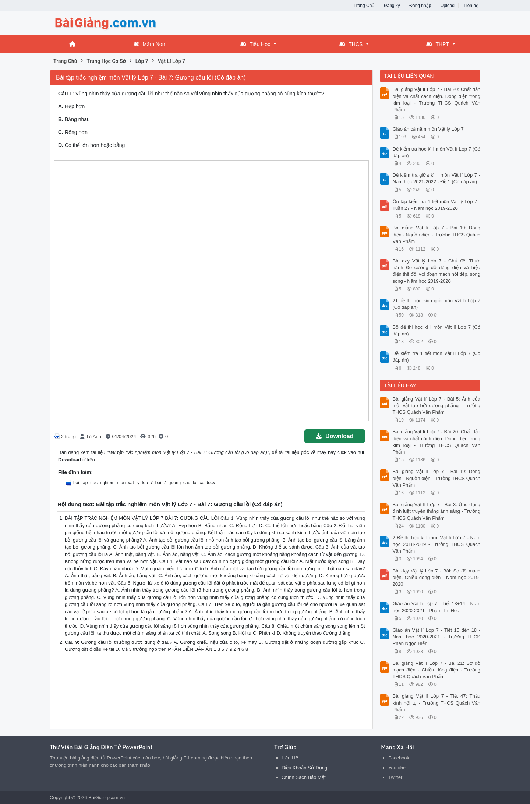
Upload (448, 5)
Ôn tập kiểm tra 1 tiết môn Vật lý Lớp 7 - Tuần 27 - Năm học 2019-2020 (437, 205)
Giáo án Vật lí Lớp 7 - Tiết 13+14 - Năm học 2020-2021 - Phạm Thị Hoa (437, 607)
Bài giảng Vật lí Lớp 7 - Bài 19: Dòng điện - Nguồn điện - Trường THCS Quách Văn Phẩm (437, 234)
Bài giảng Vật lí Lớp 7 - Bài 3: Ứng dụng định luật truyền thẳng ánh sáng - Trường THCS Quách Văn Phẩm (437, 511)
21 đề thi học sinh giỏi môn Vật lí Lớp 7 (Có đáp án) (437, 304)
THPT (437, 44)
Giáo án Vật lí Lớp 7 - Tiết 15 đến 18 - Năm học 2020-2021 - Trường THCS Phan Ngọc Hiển (437, 636)
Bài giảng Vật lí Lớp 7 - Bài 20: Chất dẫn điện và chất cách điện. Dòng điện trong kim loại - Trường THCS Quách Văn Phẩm (437, 99)
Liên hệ (471, 5)
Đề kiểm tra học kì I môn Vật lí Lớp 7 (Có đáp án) (437, 152)
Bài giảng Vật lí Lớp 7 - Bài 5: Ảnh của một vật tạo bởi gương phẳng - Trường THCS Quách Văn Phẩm (437, 405)
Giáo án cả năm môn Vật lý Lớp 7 (428, 129)
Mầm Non (149, 44)
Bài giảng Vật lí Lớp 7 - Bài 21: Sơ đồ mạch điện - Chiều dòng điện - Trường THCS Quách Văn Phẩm (437, 669)
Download (334, 436)
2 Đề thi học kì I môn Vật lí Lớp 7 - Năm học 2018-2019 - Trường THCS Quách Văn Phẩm (437, 544)
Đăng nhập (420, 5)
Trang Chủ (364, 5)
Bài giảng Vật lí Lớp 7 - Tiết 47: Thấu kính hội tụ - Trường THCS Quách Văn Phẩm (437, 702)
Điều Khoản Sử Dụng (304, 767)
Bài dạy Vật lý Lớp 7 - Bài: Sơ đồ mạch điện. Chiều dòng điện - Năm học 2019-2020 (437, 577)
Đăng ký (392, 5)
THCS (351, 44)
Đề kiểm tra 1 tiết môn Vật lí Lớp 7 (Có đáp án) (437, 356)
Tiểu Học (255, 44)
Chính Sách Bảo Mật (304, 777)
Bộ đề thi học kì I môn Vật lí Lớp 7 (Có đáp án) (437, 330)
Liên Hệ (290, 758)
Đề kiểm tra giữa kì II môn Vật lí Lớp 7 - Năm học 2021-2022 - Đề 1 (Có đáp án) (437, 178)
